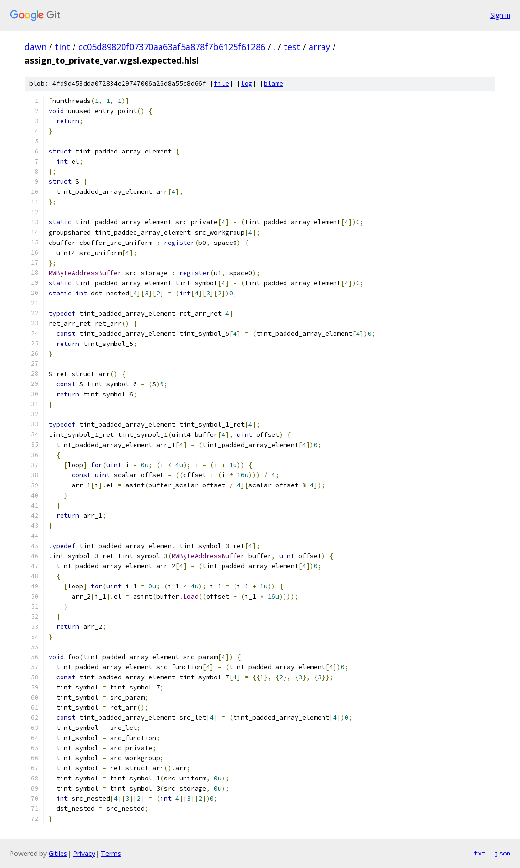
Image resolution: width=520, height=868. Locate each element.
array (319, 46)
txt (479, 853)
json (502, 853)
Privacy (84, 853)
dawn (36, 46)
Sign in (500, 15)
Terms (111, 853)
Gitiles (58, 853)
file (221, 83)
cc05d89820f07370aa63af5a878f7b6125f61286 (171, 46)
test (292, 46)
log (246, 83)
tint (62, 46)
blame (273, 83)
